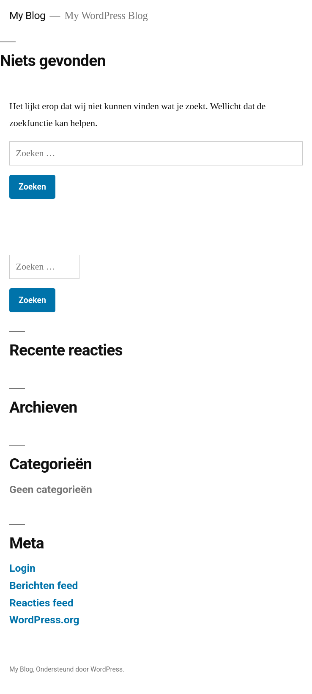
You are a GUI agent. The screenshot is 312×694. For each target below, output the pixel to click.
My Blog (27, 15)
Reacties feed (41, 603)
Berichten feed (43, 585)
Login (22, 568)
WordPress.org (44, 620)
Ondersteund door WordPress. (80, 669)
